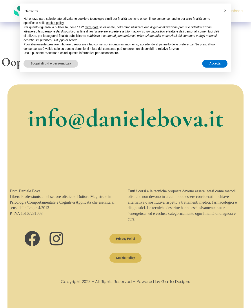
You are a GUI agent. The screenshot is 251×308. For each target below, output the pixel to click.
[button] (225, 10)
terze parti (91, 27)
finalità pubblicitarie (72, 36)
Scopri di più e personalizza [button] (51, 63)
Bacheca (235, 10)
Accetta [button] (214, 63)
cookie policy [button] (55, 23)
